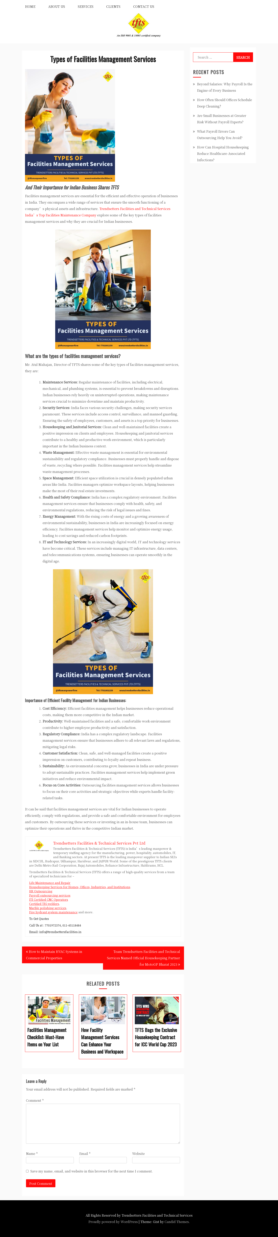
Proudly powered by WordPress (113, 1221)
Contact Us (143, 6)
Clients (113, 6)
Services (85, 6)
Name (32, 1153)
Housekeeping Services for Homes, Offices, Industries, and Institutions (79, 887)
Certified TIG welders (44, 904)
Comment (35, 1100)
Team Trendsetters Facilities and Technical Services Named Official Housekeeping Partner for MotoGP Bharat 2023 (143, 958)
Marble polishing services (47, 908)
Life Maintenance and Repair (49, 883)
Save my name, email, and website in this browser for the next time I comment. (91, 1171)
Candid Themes (177, 1221)
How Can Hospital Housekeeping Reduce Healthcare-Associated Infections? (223, 153)
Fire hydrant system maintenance (53, 912)
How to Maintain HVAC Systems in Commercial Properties (54, 954)
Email (84, 1153)
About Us (56, 6)
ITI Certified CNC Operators (48, 900)
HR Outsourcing (40, 891)
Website (138, 1153)
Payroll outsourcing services (49, 895)
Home (30, 6)
